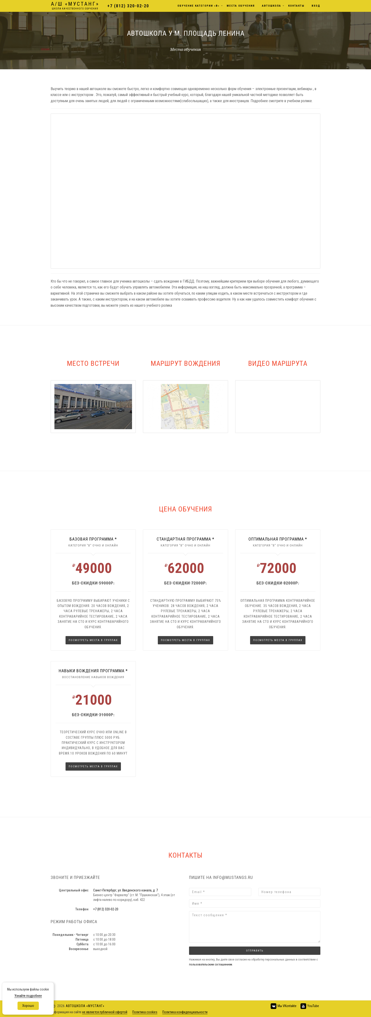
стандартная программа (184, 539)
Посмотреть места (93, 640)
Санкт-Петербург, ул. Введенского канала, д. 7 (125, 890)
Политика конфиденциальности (185, 1012)
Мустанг (75, 6)
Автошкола (271, 5)
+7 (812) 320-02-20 (128, 5)
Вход (316, 5)
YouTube (309, 1006)
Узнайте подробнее (28, 996)
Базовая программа (92, 539)
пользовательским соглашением (210, 964)
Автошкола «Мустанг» (85, 1006)
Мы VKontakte (283, 1006)
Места (241, 5)
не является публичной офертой (104, 1012)
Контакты (296, 5)
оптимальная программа (276, 539)
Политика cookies (144, 1012)
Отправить (254, 950)
